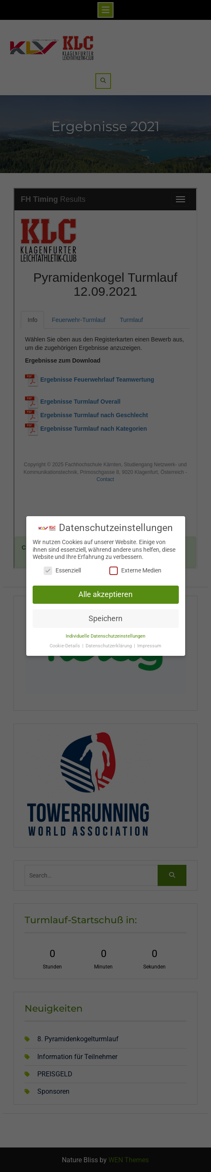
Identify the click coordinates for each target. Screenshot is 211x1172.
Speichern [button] (105, 618)
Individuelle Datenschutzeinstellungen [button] (105, 636)
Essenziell (62, 571)
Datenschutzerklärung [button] (109, 646)
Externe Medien (135, 571)
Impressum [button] (149, 646)
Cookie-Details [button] (65, 646)
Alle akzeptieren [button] (105, 594)
